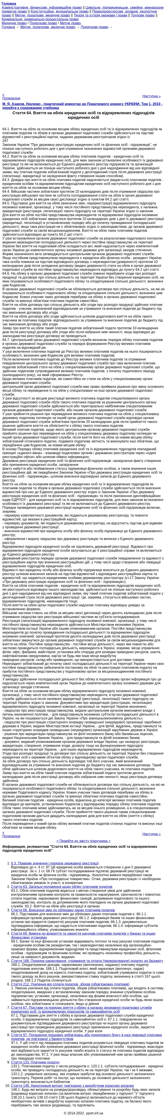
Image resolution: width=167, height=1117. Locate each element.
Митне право (70, 23)
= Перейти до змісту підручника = (84, 841)
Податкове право (43, 23)
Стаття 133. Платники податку (35, 1062)
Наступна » (151, 96)
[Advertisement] (83, 59)
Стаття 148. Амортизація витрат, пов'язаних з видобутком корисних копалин (72, 1086)
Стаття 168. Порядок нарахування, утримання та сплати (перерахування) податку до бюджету (87, 961)
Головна (8, 27)
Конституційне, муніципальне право (60, 11)
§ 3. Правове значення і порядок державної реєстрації (55, 863)
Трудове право (143, 15)
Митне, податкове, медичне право (42, 15)
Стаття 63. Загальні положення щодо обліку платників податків (61, 887)
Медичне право (14, 23)
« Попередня (11, 96)
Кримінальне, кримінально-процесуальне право (40, 19)
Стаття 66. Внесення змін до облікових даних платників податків (63, 910)
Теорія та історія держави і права (100, 15)
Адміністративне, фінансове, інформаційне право (42, 7)
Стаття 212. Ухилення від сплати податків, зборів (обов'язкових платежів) (70, 984)
